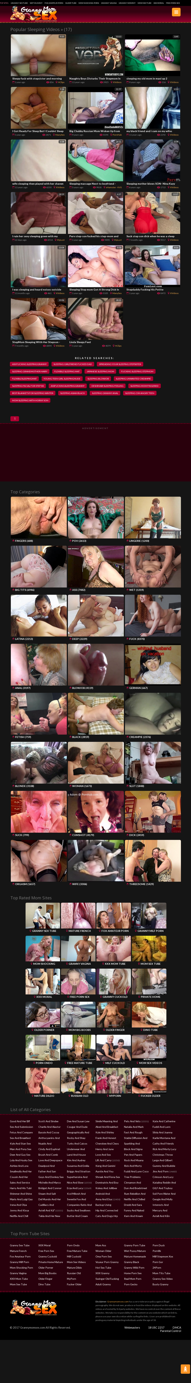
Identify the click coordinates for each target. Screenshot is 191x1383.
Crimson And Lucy (162, 1182)
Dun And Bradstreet (134, 1194)
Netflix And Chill (18, 1221)
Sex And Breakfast (19, 1143)
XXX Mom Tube (17, 1284)
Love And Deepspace (48, 1166)
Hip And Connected (105, 1216)
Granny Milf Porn (18, 1268)
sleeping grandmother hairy (30, 371)
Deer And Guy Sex (19, 1160)
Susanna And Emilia (76, 1171)
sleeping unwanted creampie (138, 379)
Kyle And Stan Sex (18, 1149)
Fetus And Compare (20, 1138)
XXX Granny (102, 1279)
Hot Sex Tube (102, 1273)
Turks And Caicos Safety (79, 1149)
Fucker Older (73, 1290)
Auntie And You (103, 1177)
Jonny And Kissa (18, 1216)
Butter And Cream (76, 1221)
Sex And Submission (20, 1132)
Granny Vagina (109, 3)
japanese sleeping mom (105, 371)
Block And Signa (132, 1155)
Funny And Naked (133, 1216)
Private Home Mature (49, 1268)
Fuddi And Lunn (160, 1132)
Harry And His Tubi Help (21, 1194)
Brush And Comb (46, 1160)
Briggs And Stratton (76, 1177)
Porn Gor (157, 1268)
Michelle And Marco (48, 1188)
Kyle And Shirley (104, 1138)
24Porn (156, 1273)
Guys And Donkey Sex (49, 1182)
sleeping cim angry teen (146, 394)
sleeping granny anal (109, 394)
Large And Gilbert (161, 1166)
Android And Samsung (107, 1199)
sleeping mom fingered (150, 386)
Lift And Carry (102, 1166)
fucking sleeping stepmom (142, 371)
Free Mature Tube (76, 1256)
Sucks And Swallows (77, 1216)
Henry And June (104, 1155)
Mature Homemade (134, 1262)
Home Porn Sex (132, 1279)
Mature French (17, 1256)
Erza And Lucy (74, 1194)
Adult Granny (102, 1290)
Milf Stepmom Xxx (162, 1262)
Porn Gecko (130, 1290)
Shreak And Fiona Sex (106, 1182)
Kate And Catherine (162, 1127)
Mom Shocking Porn (89, 3)
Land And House (75, 1160)
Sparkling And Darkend (135, 1149)
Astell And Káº (45, 1216)
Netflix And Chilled (133, 1205)
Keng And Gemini (104, 1171)
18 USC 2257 (156, 1333)
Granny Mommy (127, 3)
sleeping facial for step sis (29, 386)
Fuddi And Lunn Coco (134, 1177)
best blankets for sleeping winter (34, 394)
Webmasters (132, 1333)
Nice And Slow (74, 1188)
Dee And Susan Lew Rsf (78, 1127)
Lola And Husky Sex (19, 1166)
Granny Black (130, 1268)
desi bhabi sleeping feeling (111, 386)
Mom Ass (100, 1251)
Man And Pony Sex (19, 1155)
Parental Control (170, 1336)
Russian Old (73, 1279)
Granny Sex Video (161, 1284)
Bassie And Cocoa (47, 1138)
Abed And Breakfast (105, 1132)
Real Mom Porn (131, 1284)
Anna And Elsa (103, 1205)
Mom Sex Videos (75, 1268)
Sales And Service (18, 1188)
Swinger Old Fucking (106, 1284)
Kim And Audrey (75, 1166)
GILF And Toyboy (161, 1194)
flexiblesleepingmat (25, 379)
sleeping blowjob (102, 379)
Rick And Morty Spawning (136, 1171)
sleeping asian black (76, 394)
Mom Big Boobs (46, 1279)
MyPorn (71, 1284)
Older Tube (70, 3)
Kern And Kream (132, 1221)
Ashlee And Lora (18, 1171)
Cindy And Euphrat (47, 1155)
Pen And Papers (132, 1160)
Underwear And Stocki (78, 1155)
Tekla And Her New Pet (49, 1221)
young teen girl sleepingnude (64, 379)
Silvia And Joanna (161, 1138)
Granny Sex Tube (19, 3)
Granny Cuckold (46, 1262)
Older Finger (44, 1284)
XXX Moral (159, 3)
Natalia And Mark (132, 1132)
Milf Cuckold (73, 1262)
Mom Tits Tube (160, 1279)
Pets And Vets (131, 1127)
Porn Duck (158, 1251)
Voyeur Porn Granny (106, 1268)
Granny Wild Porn (133, 1273)
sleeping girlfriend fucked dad (75, 364)
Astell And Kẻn (160, 1221)
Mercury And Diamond (164, 1216)
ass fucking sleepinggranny (30, 364)
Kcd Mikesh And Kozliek (79, 1199)
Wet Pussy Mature (133, 1256)
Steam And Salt (45, 1199)
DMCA (177, 1333)
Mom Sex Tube (144, 3)
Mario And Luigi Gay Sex (22, 1205)
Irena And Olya (17, 1210)
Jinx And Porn (159, 1177)
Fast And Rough (132, 1138)
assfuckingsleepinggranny (70, 386)
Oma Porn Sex (103, 1262)
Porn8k (156, 1256)
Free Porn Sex (173, 3)
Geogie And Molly (161, 1205)
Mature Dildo (73, 1273)
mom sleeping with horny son (31, 401)
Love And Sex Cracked (107, 1160)
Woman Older (103, 1256)
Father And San (46, 1177)
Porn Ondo (72, 1251)
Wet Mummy (36, 3)
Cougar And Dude (75, 1132)
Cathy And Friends (162, 1149)
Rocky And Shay (74, 1143)
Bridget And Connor (48, 1194)
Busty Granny (159, 1290)
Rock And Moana (132, 1166)
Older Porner (45, 1273)
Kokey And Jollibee (105, 1194)
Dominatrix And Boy (105, 1188)
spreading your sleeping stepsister (125, 364)
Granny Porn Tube (133, 1251)
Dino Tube (43, 1290)
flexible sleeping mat (70, 371)
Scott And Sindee (46, 1127)
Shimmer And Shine (20, 1199)
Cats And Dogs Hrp (105, 1221)
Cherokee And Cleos (106, 1149)
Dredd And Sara (132, 1210)
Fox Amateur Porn (54, 3)
